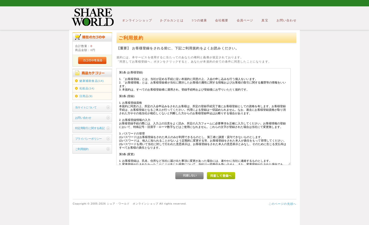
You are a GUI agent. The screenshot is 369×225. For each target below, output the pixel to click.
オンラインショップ (137, 20)
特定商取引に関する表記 (90, 128)
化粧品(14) (87, 88)
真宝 (264, 20)
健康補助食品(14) (91, 80)
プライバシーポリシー (88, 138)
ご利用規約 (81, 148)
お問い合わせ (287, 20)
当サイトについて (85, 107)
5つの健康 (199, 20)
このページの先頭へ (282, 203)
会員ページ (245, 20)
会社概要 (222, 20)
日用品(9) (86, 96)
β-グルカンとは (171, 20)
